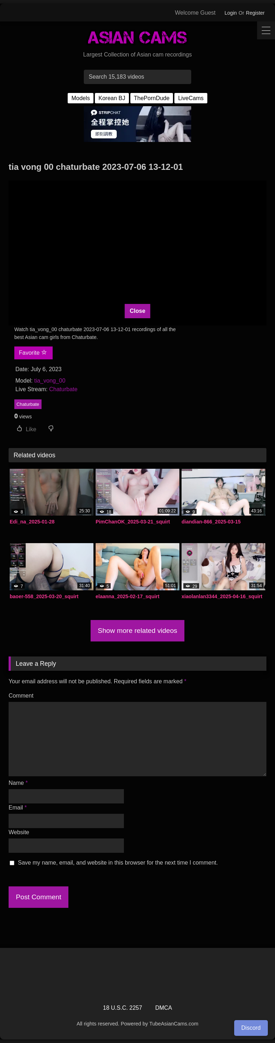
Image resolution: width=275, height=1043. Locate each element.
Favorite (33, 352)
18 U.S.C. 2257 (122, 1008)
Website (19, 832)
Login (231, 13)
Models (80, 98)
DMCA (163, 1008)
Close (137, 311)
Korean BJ (111, 98)
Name (18, 783)
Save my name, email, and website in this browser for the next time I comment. (118, 863)
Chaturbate (63, 389)
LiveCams (190, 98)
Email (18, 808)
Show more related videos (137, 630)
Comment (21, 696)
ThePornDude (152, 98)
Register (255, 13)
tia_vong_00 (49, 381)
